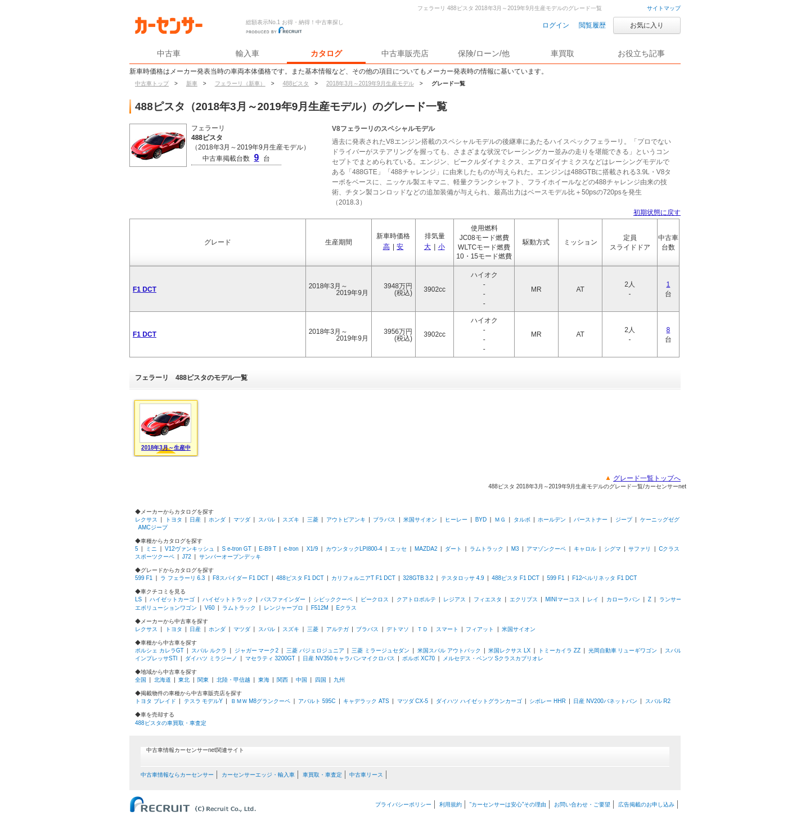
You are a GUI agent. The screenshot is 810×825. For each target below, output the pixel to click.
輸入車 (247, 53)
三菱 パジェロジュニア (315, 650)
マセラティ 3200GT (270, 658)
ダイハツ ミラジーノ (211, 658)
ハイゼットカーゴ (172, 599)
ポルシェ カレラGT (159, 650)
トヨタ (173, 519)
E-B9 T (267, 549)
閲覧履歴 (592, 25)
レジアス (454, 599)
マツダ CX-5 (413, 701)
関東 (203, 680)
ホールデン (552, 519)
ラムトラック (486, 549)
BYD (481, 519)
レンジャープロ (283, 608)
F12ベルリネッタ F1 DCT (604, 578)
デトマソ (397, 629)
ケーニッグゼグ (660, 519)
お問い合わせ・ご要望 (582, 804)
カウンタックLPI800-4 (354, 549)
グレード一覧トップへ (647, 478)
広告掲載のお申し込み (646, 804)
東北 (184, 680)
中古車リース (366, 775)
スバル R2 (658, 701)
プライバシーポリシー (403, 804)
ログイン (555, 25)
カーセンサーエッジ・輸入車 (258, 775)
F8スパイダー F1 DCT (240, 578)
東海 (263, 680)
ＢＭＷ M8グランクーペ (261, 701)
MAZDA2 (426, 549)
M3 (515, 549)
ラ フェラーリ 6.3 (182, 578)
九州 (339, 680)
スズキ (290, 519)
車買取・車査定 (322, 775)
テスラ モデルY (203, 701)
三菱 (312, 519)
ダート (453, 549)
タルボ (522, 519)
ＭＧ (500, 519)
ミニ (151, 549)
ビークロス (375, 599)
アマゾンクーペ (546, 549)
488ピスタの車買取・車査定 (170, 723)
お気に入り (647, 25)
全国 (140, 680)
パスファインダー (282, 599)
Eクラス (346, 608)
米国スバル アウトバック (449, 650)
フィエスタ (488, 599)
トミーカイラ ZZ (559, 650)
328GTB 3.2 (418, 578)
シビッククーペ (333, 599)
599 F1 (143, 578)
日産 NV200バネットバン (605, 701)
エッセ (398, 549)
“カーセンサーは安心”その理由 (508, 804)
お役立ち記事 (641, 53)
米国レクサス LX (509, 650)
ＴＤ (422, 629)
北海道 (162, 680)
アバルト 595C (317, 701)
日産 (195, 519)
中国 (301, 680)
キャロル (585, 549)
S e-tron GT (236, 549)
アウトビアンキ (346, 519)
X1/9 (312, 549)
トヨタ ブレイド (155, 701)
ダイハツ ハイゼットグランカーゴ (479, 701)
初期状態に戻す (657, 212)
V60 (210, 608)
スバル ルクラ (209, 650)
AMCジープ (153, 527)
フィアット (480, 629)
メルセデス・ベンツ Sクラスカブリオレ (493, 658)
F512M (319, 608)
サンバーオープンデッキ (230, 557)
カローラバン (623, 599)
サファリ (639, 549)
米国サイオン (420, 519)
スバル (266, 519)
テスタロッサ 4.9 (462, 578)
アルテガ (337, 629)
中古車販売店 (405, 53)
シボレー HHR (547, 701)
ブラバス (384, 519)
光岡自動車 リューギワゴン (623, 650)
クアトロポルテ (416, 599)
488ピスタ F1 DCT (299, 578)
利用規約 (450, 804)
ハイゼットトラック (227, 599)
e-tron (291, 549)
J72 (186, 557)
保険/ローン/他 (484, 53)
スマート (447, 629)
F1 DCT (144, 289)
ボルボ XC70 (418, 658)
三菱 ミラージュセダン (381, 650)
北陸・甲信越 (233, 680)
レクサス (146, 519)
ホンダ (217, 519)
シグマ (612, 549)
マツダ (241, 519)
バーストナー (591, 519)
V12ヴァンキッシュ (189, 549)
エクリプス (524, 599)
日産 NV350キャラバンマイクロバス (348, 658)
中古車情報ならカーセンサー (177, 775)
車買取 (562, 53)
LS (138, 599)
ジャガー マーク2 (256, 650)
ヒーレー (456, 519)
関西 (282, 680)
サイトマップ (664, 8)
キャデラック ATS (366, 701)
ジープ (623, 519)
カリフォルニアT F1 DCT (363, 578)
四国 (320, 680)
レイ (592, 599)
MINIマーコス (562, 599)
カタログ (326, 53)
